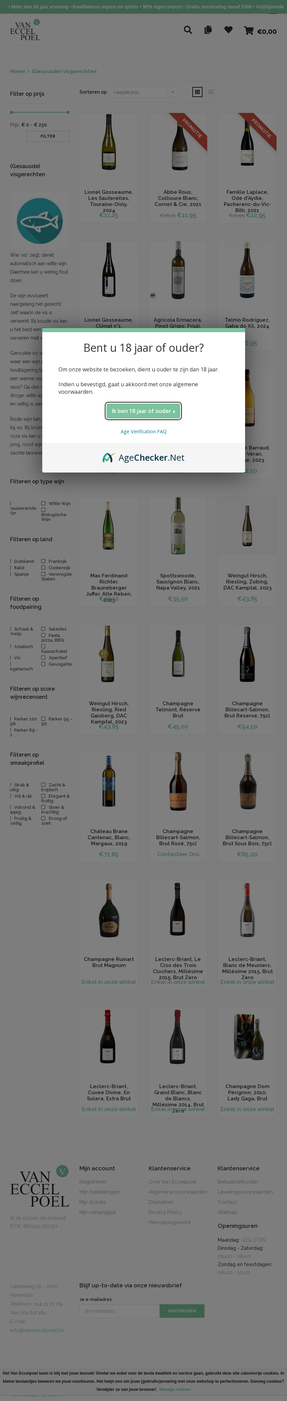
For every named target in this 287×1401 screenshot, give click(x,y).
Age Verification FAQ (144, 431)
